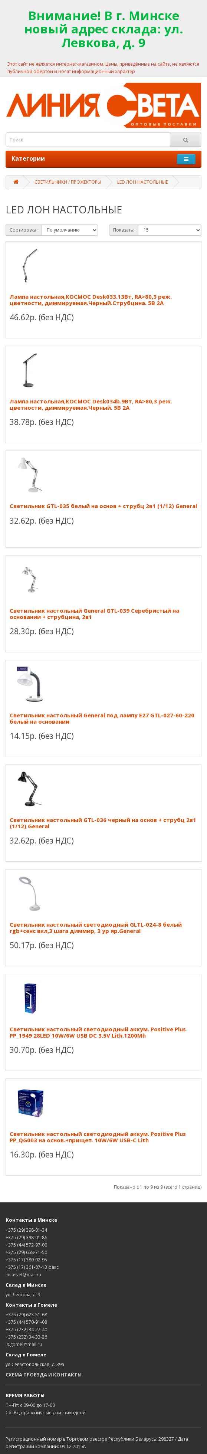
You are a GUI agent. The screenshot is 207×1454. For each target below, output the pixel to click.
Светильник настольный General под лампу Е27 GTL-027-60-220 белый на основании (102, 718)
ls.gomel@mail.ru (24, 1344)
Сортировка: (23, 230)
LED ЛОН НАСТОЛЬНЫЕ (142, 182)
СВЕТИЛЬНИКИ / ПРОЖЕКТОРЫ (67, 182)
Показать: (123, 230)
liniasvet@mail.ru (23, 1274)
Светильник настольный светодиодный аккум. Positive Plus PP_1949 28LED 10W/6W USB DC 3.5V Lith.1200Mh (98, 1032)
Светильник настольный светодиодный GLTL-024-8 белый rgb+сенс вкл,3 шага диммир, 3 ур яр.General (96, 927)
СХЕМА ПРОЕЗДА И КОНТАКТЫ (44, 1374)
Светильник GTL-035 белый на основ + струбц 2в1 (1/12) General (103, 506)
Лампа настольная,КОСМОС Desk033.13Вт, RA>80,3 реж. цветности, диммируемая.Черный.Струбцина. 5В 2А (91, 300)
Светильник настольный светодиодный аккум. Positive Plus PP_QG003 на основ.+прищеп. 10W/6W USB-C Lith (98, 1137)
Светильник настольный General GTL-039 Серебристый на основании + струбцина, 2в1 (94, 613)
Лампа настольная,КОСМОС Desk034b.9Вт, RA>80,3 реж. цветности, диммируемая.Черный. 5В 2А (91, 404)
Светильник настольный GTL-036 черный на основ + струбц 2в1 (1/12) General (103, 823)
